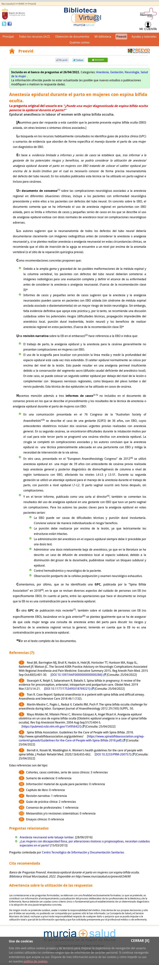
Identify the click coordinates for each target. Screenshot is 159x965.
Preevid (32, 3)
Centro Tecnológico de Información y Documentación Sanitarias (83, 852)
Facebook (9, 23)
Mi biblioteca (102, 37)
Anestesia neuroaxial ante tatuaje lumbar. (47, 837)
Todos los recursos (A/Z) (34, 37)
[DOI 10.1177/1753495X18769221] (67, 689)
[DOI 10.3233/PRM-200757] (113, 754)
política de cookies (35, 961)
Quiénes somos (79, 42)
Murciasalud (8, 3)
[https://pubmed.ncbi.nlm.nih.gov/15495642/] (51, 726)
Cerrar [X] (140, 940)
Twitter (4, 23)
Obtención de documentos (72, 37)
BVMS (21, 3)
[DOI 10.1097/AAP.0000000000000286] (76, 675)
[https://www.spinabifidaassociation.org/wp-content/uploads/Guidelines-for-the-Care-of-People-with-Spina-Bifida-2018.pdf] (81, 738)
